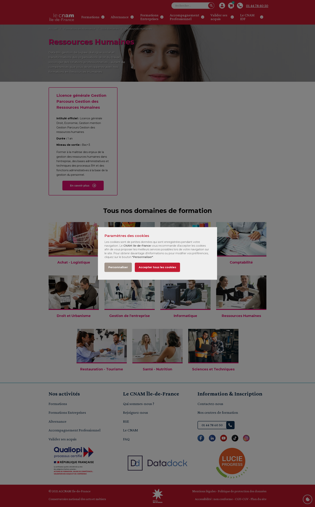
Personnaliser (118, 267)
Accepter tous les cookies (157, 267)
